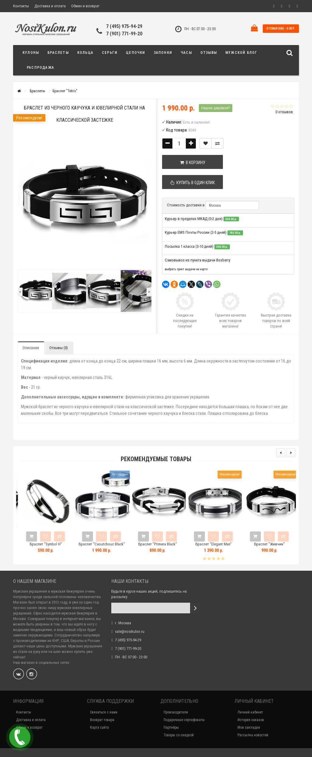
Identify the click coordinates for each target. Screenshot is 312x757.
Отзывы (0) (58, 347)
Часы (186, 53)
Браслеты (58, 53)
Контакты (21, 6)
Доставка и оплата (50, 6)
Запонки (163, 53)
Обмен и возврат (85, 6)
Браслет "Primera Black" (164, 544)
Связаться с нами (103, 712)
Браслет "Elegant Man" (221, 544)
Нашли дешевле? (215, 108)
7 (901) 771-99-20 (124, 34)
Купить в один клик (192, 182)
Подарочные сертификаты (184, 720)
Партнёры (171, 727)
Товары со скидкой (179, 735)
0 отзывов (284, 112)
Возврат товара (102, 720)
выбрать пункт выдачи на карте (186, 269)
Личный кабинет (250, 712)
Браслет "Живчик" (276, 544)
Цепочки (135, 53)
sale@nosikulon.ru (129, 631)
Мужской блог (241, 53)
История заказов (250, 720)
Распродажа (40, 67)
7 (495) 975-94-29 (124, 26)
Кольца (85, 53)
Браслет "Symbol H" (53, 544)
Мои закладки (248, 727)
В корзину (192, 162)
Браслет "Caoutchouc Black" (109, 544)
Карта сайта (99, 727)
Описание (31, 347)
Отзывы (208, 53)
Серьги (109, 53)
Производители (176, 712)
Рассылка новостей (252, 735)
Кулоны (31, 53)
